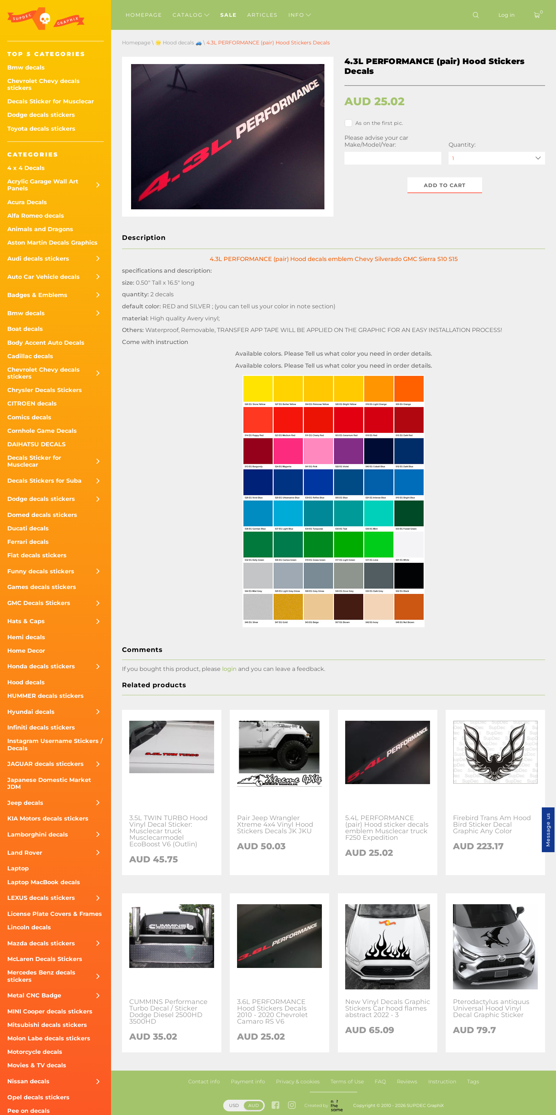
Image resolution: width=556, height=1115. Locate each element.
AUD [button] (253, 1105)
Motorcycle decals (34, 1051)
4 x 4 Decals (26, 168)
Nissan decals (28, 1081)
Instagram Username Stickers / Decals (55, 744)
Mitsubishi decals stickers (47, 1024)
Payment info (248, 1081)
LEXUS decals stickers (41, 897)
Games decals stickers (41, 587)
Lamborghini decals (37, 834)
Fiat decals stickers (37, 555)
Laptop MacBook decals (43, 882)
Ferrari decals (28, 541)
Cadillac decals (30, 356)
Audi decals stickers (38, 258)
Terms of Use (347, 1081)
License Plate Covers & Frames (54, 913)
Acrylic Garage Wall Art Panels (42, 185)
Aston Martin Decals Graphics (52, 242)
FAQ (380, 1081)
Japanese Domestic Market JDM (49, 783)
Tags (473, 1081)
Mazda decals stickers (41, 943)
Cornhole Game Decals (42, 430)
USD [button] (234, 1105)
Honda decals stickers (41, 666)
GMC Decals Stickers (38, 603)
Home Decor (26, 650)
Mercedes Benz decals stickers (41, 976)
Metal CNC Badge (34, 995)
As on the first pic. (373, 123)
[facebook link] (275, 1105)
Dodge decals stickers (41, 114)
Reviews (407, 1081)
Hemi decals (26, 637)
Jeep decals (25, 802)
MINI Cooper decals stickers (49, 1011)
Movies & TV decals (36, 1065)
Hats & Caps (26, 621)
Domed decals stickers (42, 514)
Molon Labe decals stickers (48, 1038)
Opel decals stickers (38, 1097)
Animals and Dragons (40, 229)
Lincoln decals (29, 927)
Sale (228, 15)
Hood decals (26, 682)
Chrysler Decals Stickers (44, 390)
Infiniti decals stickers (41, 727)
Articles (262, 15)
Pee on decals (28, 1110)
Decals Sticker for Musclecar (50, 101)
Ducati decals (28, 528)
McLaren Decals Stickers (44, 959)
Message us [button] (548, 830)
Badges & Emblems (37, 295)
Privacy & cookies (298, 1081)
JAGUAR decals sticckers (45, 763)
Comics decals (29, 417)
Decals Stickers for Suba (44, 480)
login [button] (229, 668)
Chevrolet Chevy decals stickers (43, 84)
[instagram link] (292, 1105)
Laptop (18, 868)
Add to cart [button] (445, 185)
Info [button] (299, 15)
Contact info (204, 1081)
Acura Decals (27, 202)
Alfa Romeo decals (35, 215)
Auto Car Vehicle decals (43, 276)
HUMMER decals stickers (45, 695)
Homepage (144, 15)
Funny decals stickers (40, 571)
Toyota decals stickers (41, 128)
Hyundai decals (31, 711)
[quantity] (497, 158)
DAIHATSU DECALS (36, 444)
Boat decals (25, 328)
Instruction (442, 1081)
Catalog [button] (191, 15)
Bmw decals (26, 67)
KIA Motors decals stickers (47, 818)
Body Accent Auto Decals (45, 342)
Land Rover (24, 852)
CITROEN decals (32, 403)
